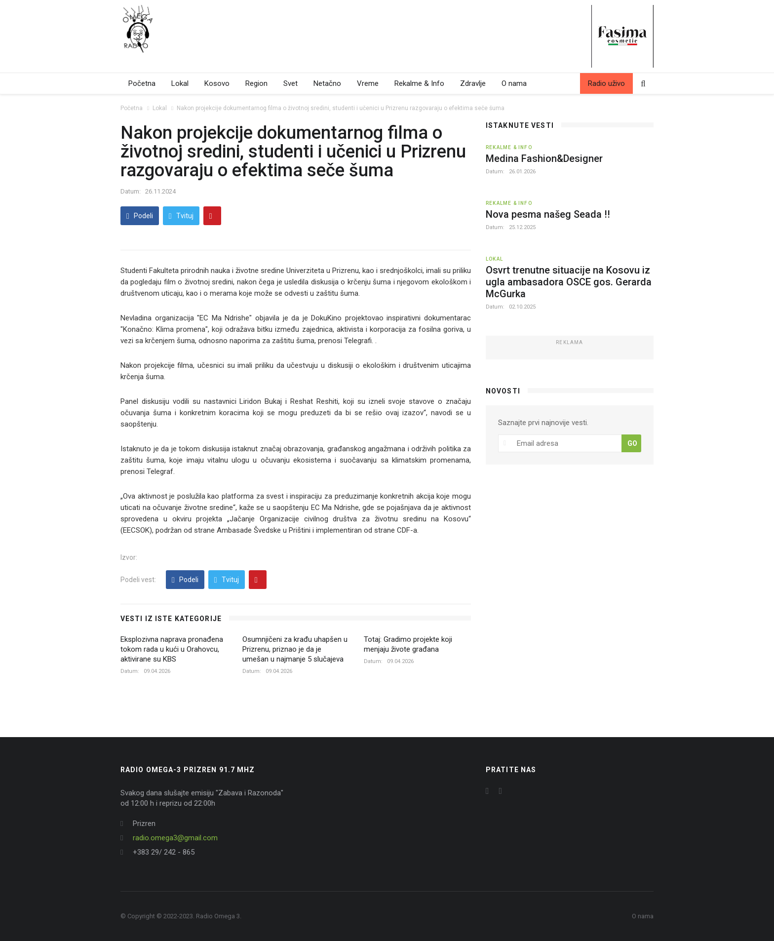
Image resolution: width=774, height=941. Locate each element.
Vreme (368, 83)
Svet (290, 83)
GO (632, 443)
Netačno (327, 83)
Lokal (180, 83)
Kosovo (217, 83)
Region (256, 83)
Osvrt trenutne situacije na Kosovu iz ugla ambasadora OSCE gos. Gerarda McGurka (569, 282)
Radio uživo (606, 83)
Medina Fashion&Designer (544, 158)
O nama (514, 83)
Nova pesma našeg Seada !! (548, 214)
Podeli (139, 216)
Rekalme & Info (419, 83)
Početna (141, 83)
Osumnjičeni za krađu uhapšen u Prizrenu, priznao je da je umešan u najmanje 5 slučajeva (295, 649)
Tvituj (181, 216)
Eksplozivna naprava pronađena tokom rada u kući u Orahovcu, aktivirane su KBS (171, 649)
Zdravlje (473, 83)
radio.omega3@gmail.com (175, 837)
